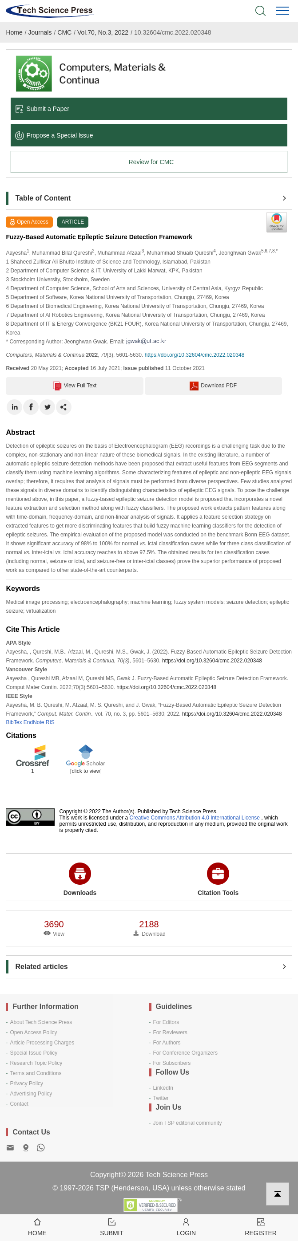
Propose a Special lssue (54, 135)
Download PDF (213, 386)
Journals (40, 32)
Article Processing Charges (42, 1043)
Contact (19, 1104)
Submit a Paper (42, 108)
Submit (112, 1227)
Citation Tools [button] (218, 879)
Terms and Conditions (35, 1073)
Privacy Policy (26, 1083)
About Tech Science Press (41, 1022)
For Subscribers (172, 1063)
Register (260, 1227)
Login (186, 1227)
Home (14, 32)
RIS (50, 722)
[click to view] (86, 771)
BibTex (14, 722)
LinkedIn (163, 1088)
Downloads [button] (80, 879)
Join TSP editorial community (187, 1123)
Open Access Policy (33, 1032)
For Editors (166, 1022)
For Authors (167, 1043)
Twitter (161, 1098)
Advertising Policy (31, 1094)
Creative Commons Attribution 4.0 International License (195, 818)
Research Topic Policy (36, 1063)
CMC (64, 32)
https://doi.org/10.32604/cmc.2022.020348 (195, 355)
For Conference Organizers (185, 1053)
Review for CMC (151, 161)
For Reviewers (170, 1032)
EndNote (34, 722)
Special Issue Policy (33, 1053)
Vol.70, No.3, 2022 (102, 32)
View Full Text (75, 386)
